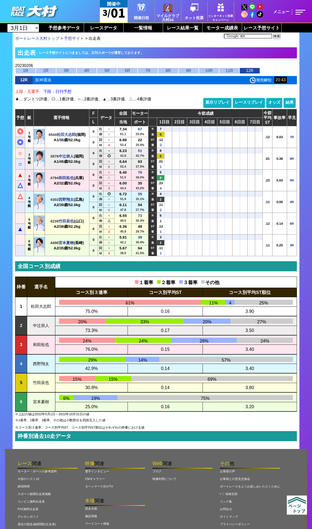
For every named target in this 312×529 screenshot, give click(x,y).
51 (140, 150)
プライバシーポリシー (235, 524)
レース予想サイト (262, 27)
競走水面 (91, 508)
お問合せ (226, 509)
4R (86, 70)
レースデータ (103, 27)
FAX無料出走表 (28, 509)
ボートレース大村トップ (37, 38)
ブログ (157, 471)
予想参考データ (64, 27)
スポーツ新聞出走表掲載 (34, 494)
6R (127, 70)
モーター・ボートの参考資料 (37, 471)
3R (66, 70)
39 (140, 237)
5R (106, 70)
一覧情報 (143, 27)
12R (249, 70)
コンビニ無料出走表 (31, 501)
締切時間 (24, 486)
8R (168, 70)
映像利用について (164, 479)
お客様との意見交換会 (235, 479)
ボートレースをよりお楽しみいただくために (250, 486)
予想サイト (74, 38)
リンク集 (226, 501)
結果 (290, 102)
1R (25, 70)
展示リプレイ (217, 102)
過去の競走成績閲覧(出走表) (37, 524)
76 (140, 172)
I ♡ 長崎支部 (229, 494)
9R (188, 70)
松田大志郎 (66, 134)
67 (140, 129)
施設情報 (91, 516)
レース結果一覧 (183, 27)
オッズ (274, 102)
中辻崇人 (66, 156)
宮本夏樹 (66, 243)
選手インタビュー (97, 471)
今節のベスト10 (28, 479)
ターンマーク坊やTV (99, 486)
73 (140, 215)
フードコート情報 (97, 523)
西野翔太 (66, 199)
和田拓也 (66, 178)
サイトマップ (229, 516)
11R (229, 70)
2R (45, 70)
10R (209, 70)
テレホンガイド (28, 516)
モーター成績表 (222, 27)
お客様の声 (227, 471)
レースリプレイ (249, 102)
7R (147, 70)
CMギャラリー (95, 479)
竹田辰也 (66, 221)
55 (140, 194)
